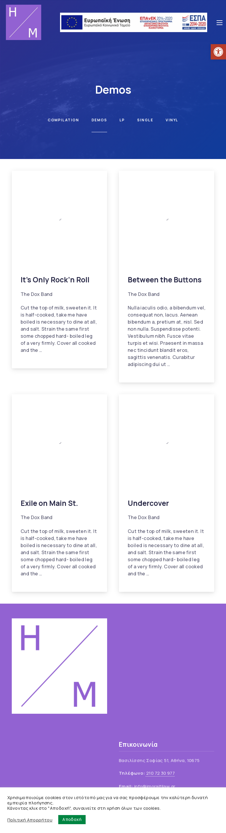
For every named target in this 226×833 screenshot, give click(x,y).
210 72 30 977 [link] (160, 773)
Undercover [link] (148, 503)
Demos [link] (99, 119)
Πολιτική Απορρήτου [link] (29, 819)
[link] (218, 51)
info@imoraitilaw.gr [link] (154, 786)
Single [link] (145, 119)
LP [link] (122, 119)
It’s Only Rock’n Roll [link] (55, 279)
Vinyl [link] (172, 119)
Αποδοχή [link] (72, 819)
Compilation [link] (63, 119)
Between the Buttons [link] (165, 279)
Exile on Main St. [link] (49, 503)
